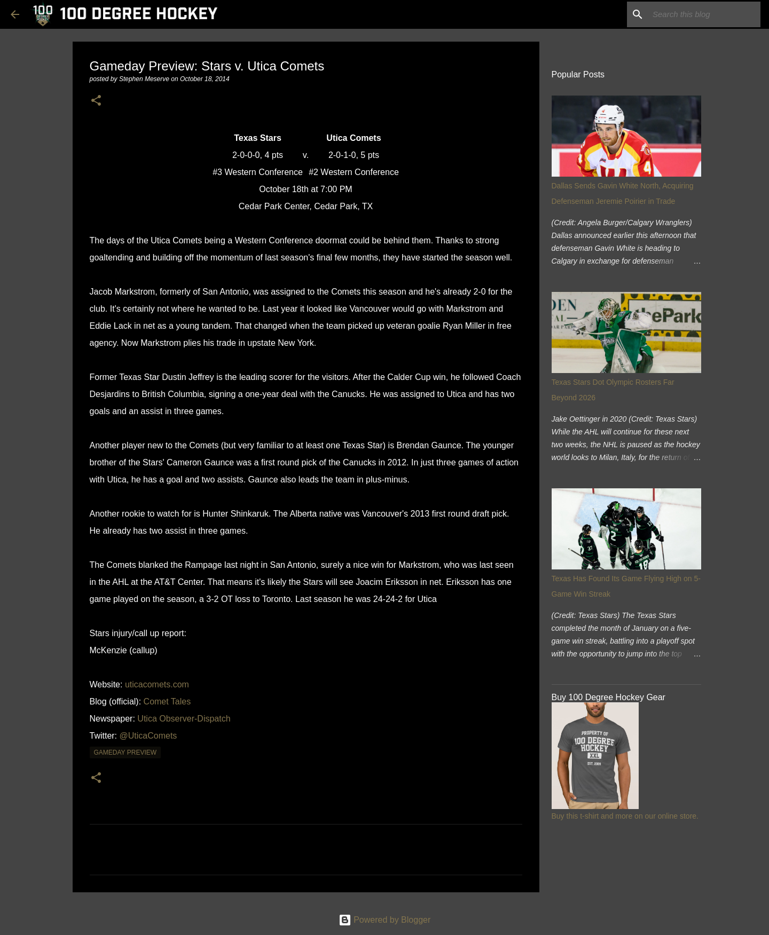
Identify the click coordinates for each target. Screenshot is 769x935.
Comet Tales (167, 701)
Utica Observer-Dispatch (183, 718)
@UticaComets (148, 735)
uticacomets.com (157, 684)
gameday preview (125, 752)
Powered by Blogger (385, 919)
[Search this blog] (704, 14)
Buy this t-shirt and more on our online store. (625, 816)
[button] (96, 101)
